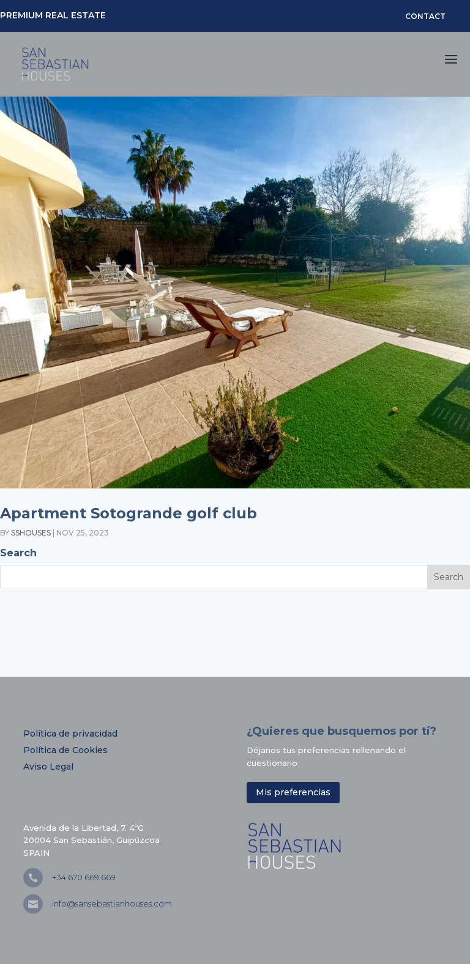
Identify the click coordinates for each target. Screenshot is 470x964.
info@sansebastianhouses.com (112, 903)
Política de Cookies (65, 750)
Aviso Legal (48, 766)
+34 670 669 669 (84, 877)
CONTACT (425, 16)
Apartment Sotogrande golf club (128, 513)
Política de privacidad (70, 733)
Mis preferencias (293, 792)
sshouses (31, 532)
